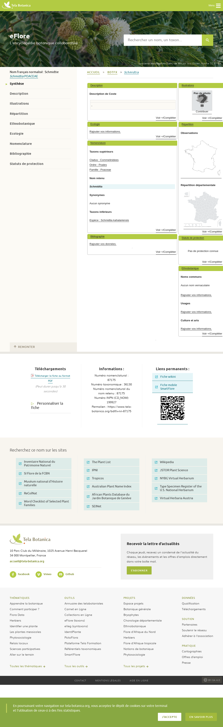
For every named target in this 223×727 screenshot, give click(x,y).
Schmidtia (17, 76)
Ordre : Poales (98, 164)
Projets (129, 598)
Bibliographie (20, 154)
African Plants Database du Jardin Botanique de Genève (109, 496)
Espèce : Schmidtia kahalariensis (109, 220)
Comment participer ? (24, 609)
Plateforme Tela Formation (82, 643)
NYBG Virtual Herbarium (174, 478)
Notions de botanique (139, 649)
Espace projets (133, 603)
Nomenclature (21, 144)
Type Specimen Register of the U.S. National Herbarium (178, 488)
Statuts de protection (26, 164)
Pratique (189, 645)
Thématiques (20, 598)
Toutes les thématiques (26, 666)
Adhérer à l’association (197, 636)
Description (19, 94)
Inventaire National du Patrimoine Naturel (37, 463)
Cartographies (192, 651)
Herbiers (15, 620)
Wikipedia (164, 462)
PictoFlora (71, 637)
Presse (186, 662)
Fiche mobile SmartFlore (166, 386)
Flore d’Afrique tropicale (140, 643)
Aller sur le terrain (22, 654)
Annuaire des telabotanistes (83, 603)
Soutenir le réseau (194, 630)
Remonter (24, 347)
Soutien (188, 619)
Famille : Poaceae (100, 169)
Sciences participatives (25, 649)
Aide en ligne (139, 680)
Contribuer (202, 111)
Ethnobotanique (22, 124)
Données (188, 598)
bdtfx (112, 72)
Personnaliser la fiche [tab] (47, 405)
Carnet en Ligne (75, 609)
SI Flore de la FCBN (34, 473)
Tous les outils (74, 666)
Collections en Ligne (78, 615)
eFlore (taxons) (74, 620)
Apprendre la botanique (26, 603)
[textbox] (163, 40)
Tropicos (95, 478)
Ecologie (16, 134)
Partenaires (189, 624)
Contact (80, 680)
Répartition (19, 114)
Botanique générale (137, 609)
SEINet (94, 506)
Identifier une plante (24, 626)
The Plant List (99, 462)
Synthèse (17, 84)
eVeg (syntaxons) (76, 626)
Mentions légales (108, 680)
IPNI (92, 470)
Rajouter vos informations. (105, 131)
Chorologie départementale (143, 620)
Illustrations (19, 103)
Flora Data (17, 615)
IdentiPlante (72, 632)
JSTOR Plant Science (171, 470)
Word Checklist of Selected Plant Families (44, 503)
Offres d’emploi (192, 657)
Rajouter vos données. (103, 243)
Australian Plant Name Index (109, 486)
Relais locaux (19, 643)
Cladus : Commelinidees (104, 159)
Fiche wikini (165, 377)
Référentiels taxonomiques (82, 649)
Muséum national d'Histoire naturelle (41, 483)
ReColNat (28, 493)
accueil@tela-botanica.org (27, 561)
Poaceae (31, 76)
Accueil (93, 72)
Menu (215, 5)
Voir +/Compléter (166, 117)
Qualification (190, 603)
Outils (69, 598)
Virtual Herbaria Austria (174, 498)
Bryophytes (131, 615)
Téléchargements (194, 609)
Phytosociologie (20, 637)
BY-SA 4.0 (212, 680)
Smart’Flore (72, 654)
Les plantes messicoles (25, 632)
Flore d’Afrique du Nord (140, 632)
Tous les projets (134, 666)
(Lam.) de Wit (160, 63)
